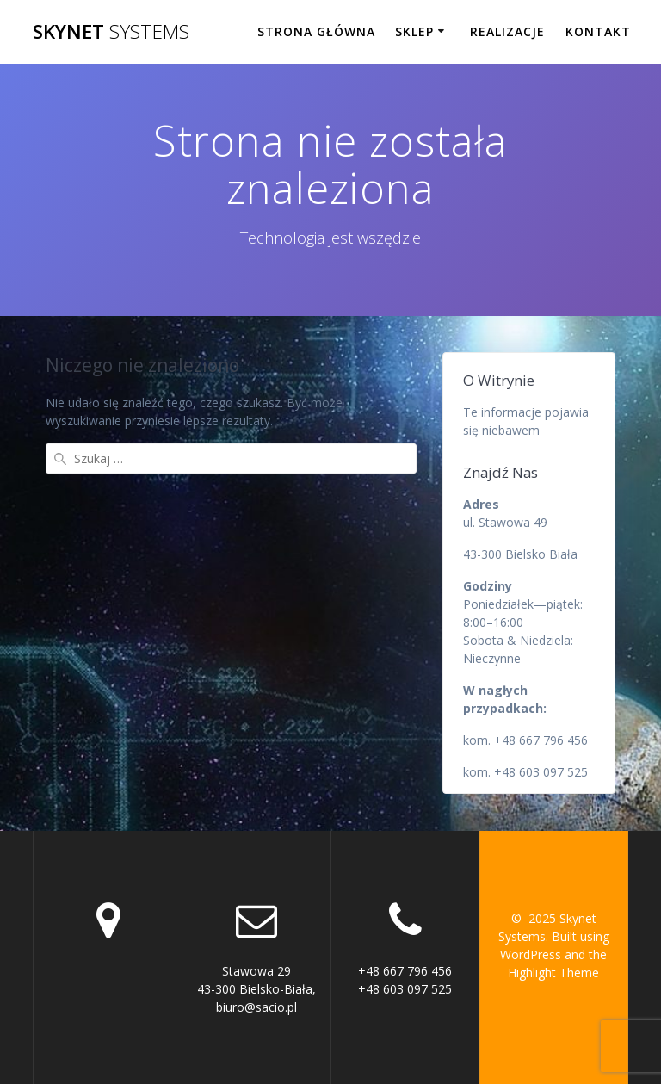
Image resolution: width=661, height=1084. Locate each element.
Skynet (111, 31)
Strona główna (316, 31)
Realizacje (507, 31)
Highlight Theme (553, 972)
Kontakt (598, 31)
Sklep (414, 31)
